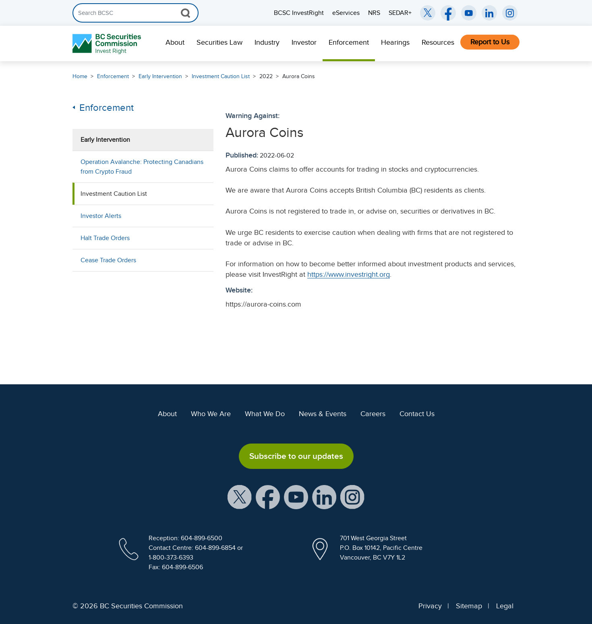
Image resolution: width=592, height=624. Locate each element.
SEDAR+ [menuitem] (400, 13)
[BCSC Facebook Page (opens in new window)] (448, 13)
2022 (266, 76)
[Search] (135, 13)
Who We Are (211, 414)
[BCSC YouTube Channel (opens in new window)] (468, 13)
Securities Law (219, 42)
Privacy (430, 606)
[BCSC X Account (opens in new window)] (240, 497)
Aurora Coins (298, 76)
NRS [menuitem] (374, 13)
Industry (267, 42)
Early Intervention (160, 76)
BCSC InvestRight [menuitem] (299, 13)
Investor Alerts (101, 216)
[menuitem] (174, 43)
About (175, 42)
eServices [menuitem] (346, 13)
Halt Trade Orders (105, 238)
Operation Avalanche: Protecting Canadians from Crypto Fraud (142, 166)
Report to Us (489, 42)
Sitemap (469, 606)
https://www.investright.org (348, 274)
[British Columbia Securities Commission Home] (107, 43)
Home (79, 76)
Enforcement (349, 42)
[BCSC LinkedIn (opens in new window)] (489, 13)
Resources (438, 42)
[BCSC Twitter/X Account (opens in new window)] (427, 13)
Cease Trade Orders (108, 260)
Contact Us (417, 414)
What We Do (265, 414)
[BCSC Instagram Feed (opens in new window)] (509, 13)
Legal (504, 606)
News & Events (322, 414)
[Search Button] (185, 12)
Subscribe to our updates (296, 456)
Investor (304, 42)
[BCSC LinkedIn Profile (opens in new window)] (324, 497)
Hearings (395, 42)
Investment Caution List (221, 76)
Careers (372, 414)
